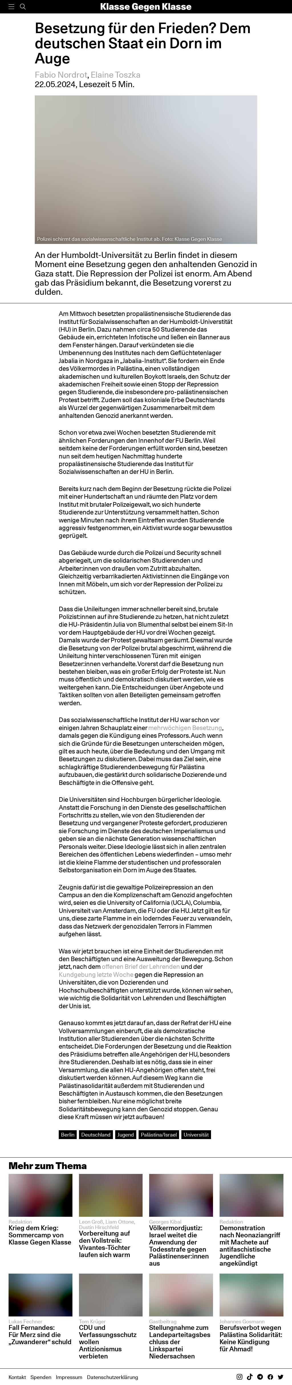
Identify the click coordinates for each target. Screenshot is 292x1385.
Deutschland (96, 1134)
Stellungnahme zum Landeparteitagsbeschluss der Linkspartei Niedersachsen (179, 1342)
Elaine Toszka (116, 75)
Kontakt (17, 1377)
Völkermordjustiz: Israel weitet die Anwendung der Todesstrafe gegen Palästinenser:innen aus (179, 1245)
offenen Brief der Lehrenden (141, 966)
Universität (196, 1134)
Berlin (67, 1134)
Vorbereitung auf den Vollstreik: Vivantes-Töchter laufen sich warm (104, 1243)
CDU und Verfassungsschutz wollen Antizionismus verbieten (108, 1342)
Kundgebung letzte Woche (96, 974)
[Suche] (23, 7)
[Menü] (11, 7)
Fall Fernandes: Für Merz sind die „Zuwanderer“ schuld (40, 1335)
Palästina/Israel (159, 1134)
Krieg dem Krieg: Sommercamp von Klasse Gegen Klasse (40, 1235)
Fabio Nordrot (61, 75)
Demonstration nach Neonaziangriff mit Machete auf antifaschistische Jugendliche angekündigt (250, 1245)
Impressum (69, 1377)
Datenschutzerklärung (112, 1377)
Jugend (125, 1134)
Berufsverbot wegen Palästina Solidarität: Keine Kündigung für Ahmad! (251, 1338)
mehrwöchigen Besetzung (185, 727)
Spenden (41, 1377)
